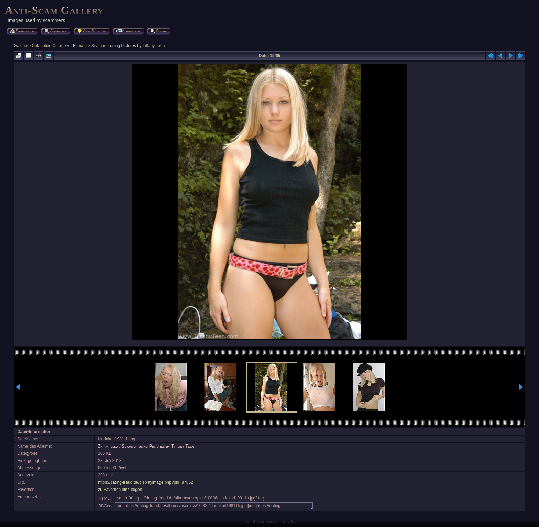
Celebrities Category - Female (59, 45)
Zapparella (108, 446)
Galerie (20, 45)
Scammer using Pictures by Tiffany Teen (128, 45)
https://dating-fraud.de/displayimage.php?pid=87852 (145, 482)
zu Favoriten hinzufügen (120, 489)
